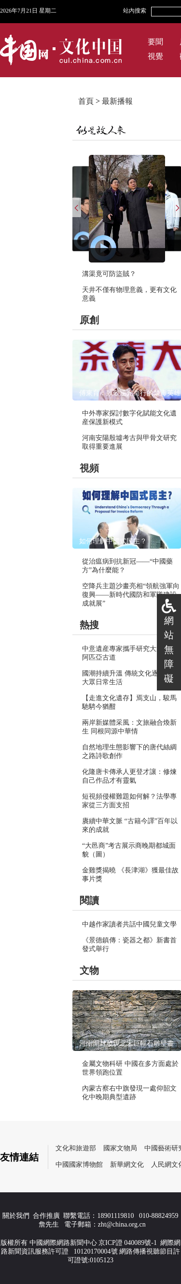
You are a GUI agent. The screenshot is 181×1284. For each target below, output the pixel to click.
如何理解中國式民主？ (113, 541)
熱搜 (89, 625)
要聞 (155, 42)
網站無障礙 (169, 649)
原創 (89, 320)
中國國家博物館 (79, 1164)
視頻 (89, 468)
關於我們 (15, 1215)
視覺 (155, 56)
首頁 (86, 101)
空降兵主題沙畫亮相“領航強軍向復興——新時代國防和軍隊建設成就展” (131, 594)
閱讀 (89, 900)
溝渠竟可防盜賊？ (109, 273)
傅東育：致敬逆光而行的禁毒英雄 (130, 393)
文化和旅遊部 (76, 1148)
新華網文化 (127, 1164)
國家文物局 (120, 1148)
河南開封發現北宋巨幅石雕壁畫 (126, 1043)
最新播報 (117, 101)
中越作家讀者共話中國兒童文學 (129, 924)
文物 (89, 970)
